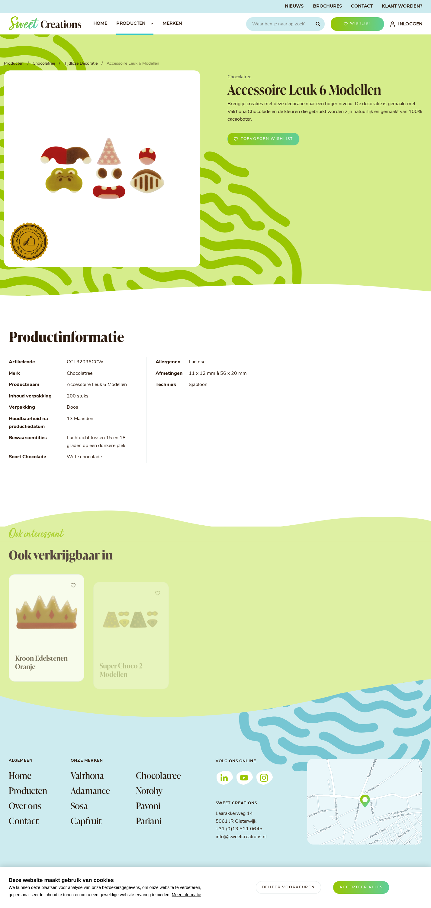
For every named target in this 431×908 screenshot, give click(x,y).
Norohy (149, 790)
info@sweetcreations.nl (241, 837)
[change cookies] (288, 887)
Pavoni (148, 805)
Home (20, 775)
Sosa (79, 805)
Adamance (90, 790)
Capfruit (86, 820)
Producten (28, 790)
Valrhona (87, 775)
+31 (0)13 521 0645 (239, 829)
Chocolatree (158, 775)
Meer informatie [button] (186, 894)
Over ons (25, 805)
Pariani (149, 820)
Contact (24, 820)
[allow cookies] (361, 887)
